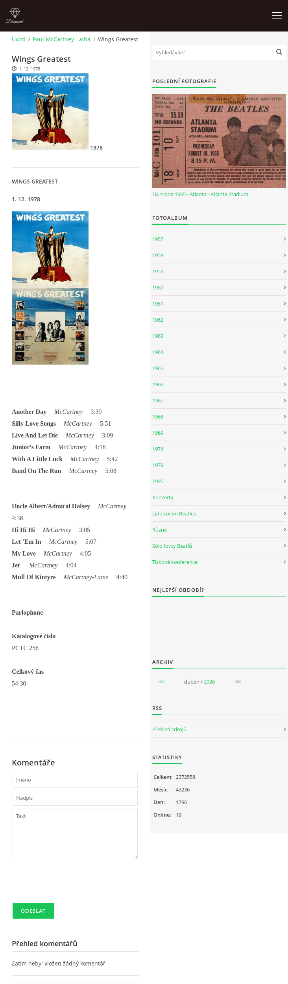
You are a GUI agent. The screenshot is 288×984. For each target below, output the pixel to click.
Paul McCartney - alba (61, 39)
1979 (157, 465)
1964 (157, 352)
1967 (157, 400)
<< (161, 681)
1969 (157, 432)
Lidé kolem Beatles (174, 513)
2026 (209, 681)
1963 (157, 335)
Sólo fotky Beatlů (172, 545)
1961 (157, 303)
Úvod (18, 39)
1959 (157, 271)
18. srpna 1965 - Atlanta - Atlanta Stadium (200, 194)
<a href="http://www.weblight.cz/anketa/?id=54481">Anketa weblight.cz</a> (219, 622)
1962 (157, 319)
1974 (157, 448)
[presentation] (72, 884)
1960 (157, 287)
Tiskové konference (175, 561)
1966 (157, 384)
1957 (157, 239)
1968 (157, 416)
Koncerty (163, 497)
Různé (159, 529)
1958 (157, 255)
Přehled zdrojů (169, 729)
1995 (157, 481)
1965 (157, 368)
